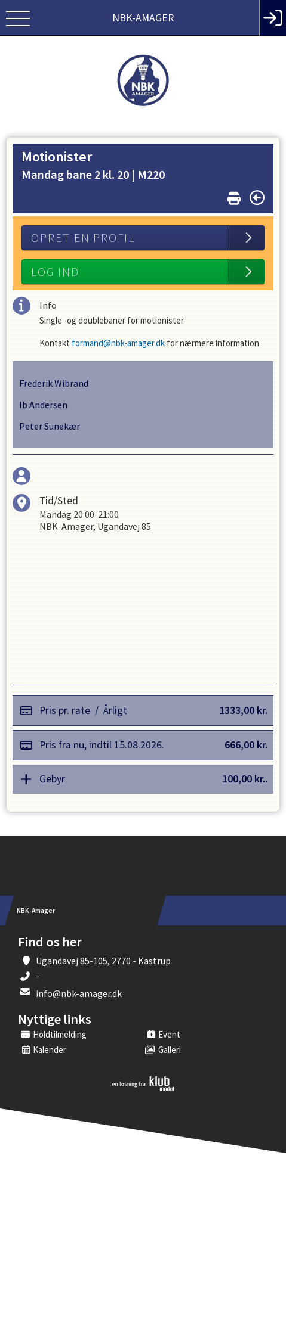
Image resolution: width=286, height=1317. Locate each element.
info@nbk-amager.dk (79, 993)
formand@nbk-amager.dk (117, 343)
